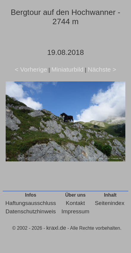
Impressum (75, 211)
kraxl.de (56, 228)
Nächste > (102, 69)
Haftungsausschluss (30, 203)
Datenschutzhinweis (30, 211)
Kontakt (75, 203)
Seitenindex (109, 203)
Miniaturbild (67, 69)
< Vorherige (31, 69)
